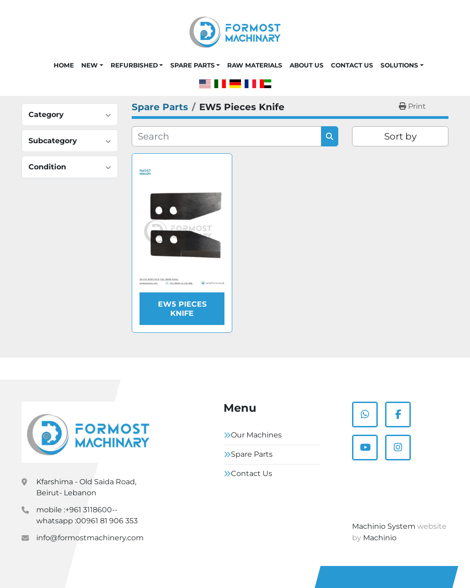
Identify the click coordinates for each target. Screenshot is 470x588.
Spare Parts (192, 65)
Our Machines (256, 435)
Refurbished (134, 65)
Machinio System (383, 526)
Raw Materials (254, 65)
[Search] (226, 136)
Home (64, 65)
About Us (307, 65)
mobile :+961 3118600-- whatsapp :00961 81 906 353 (87, 515)
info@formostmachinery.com (90, 537)
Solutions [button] (399, 65)
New (89, 65)
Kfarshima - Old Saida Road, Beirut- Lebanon (86, 487)
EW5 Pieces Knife (182, 308)
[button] (92, 65)
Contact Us (352, 65)
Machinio (380, 537)
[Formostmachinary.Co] (88, 432)
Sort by (400, 136)
